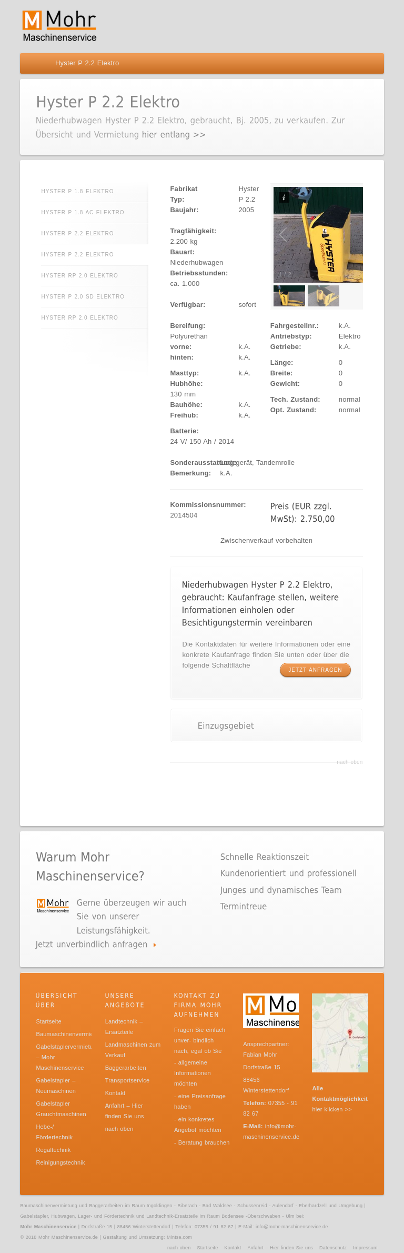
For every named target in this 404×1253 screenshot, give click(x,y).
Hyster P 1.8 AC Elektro (82, 212)
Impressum (365, 1247)
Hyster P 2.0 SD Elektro (83, 297)
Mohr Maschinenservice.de (68, 1237)
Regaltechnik (53, 1150)
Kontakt (115, 1093)
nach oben (349, 762)
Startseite (48, 1021)
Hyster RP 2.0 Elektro (79, 276)
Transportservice (127, 1080)
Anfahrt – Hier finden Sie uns (280, 1247)
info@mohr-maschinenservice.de (292, 1226)
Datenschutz (333, 1247)
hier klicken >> (331, 1109)
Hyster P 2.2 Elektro (77, 233)
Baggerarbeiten (125, 1068)
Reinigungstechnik (60, 1162)
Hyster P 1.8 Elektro (77, 191)
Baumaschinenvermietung (70, 1034)
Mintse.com (179, 1237)
